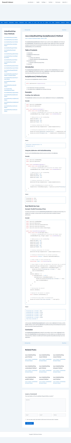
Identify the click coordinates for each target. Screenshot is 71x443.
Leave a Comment (29, 38)
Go (41, 22)
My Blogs (44, 2)
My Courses (58, 2)
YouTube (51, 2)
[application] (35, 2)
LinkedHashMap (28, 360)
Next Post (64, 30)
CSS (53, 22)
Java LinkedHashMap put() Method (11, 37)
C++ (35, 22)
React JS (63, 22)
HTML (47, 22)
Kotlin (30, 22)
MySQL (67, 22)
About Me (65, 2)
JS (50, 22)
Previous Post (27, 30)
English (39, 2)
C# (38, 22)
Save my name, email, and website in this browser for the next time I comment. (42, 425)
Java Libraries (32, 2)
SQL (26, 22)
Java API (6, 22)
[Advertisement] (35, 12)
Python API (21, 22)
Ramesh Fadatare (7, 2)
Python (16, 22)
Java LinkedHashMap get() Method (11, 51)
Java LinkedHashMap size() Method (11, 64)
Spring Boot (11, 22)
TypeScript (57, 22)
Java (2, 22)
